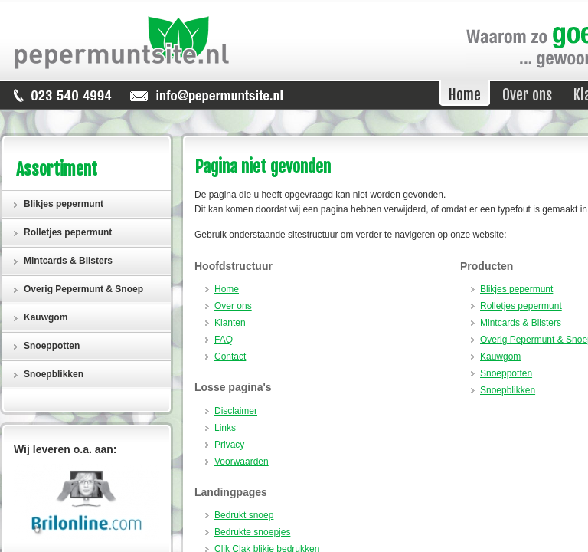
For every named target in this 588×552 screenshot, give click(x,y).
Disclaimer (235, 411)
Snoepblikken (507, 390)
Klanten (230, 322)
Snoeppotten (506, 373)
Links (225, 427)
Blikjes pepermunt (516, 289)
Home (226, 289)
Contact (230, 356)
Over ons (233, 306)
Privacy (229, 444)
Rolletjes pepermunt (521, 306)
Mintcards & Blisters (520, 322)
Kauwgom (500, 356)
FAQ (223, 339)
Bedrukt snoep (243, 515)
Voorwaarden (241, 461)
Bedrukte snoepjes (252, 532)
